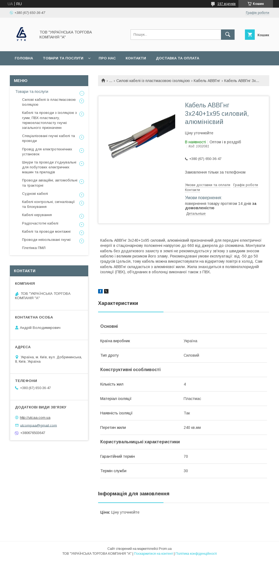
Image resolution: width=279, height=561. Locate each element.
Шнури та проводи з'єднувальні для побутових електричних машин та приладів (49, 167)
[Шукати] (228, 34)
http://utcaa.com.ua (35, 418)
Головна (24, 58)
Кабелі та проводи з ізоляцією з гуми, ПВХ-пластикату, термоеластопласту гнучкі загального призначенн (49, 120)
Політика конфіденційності (196, 554)
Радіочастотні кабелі (40, 223)
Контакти (136, 58)
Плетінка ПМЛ (34, 248)
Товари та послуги (63, 58)
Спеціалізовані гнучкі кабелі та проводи (48, 138)
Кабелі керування (37, 215)
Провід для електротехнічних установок (47, 151)
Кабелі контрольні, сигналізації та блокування (48, 204)
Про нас (107, 58)
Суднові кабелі (35, 194)
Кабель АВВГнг (207, 80)
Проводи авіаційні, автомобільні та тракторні (49, 182)
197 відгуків (226, 4)
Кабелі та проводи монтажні (46, 231)
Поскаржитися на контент (153, 554)
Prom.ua (165, 549)
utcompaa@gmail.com (38, 425)
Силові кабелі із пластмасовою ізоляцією (153, 80)
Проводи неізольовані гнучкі (46, 240)
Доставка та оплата (177, 58)
